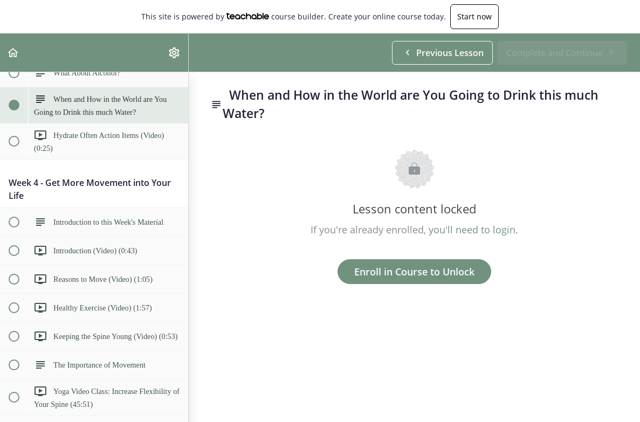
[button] (13, 52)
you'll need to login (472, 229)
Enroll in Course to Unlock (414, 271)
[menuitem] (174, 52)
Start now (474, 16)
